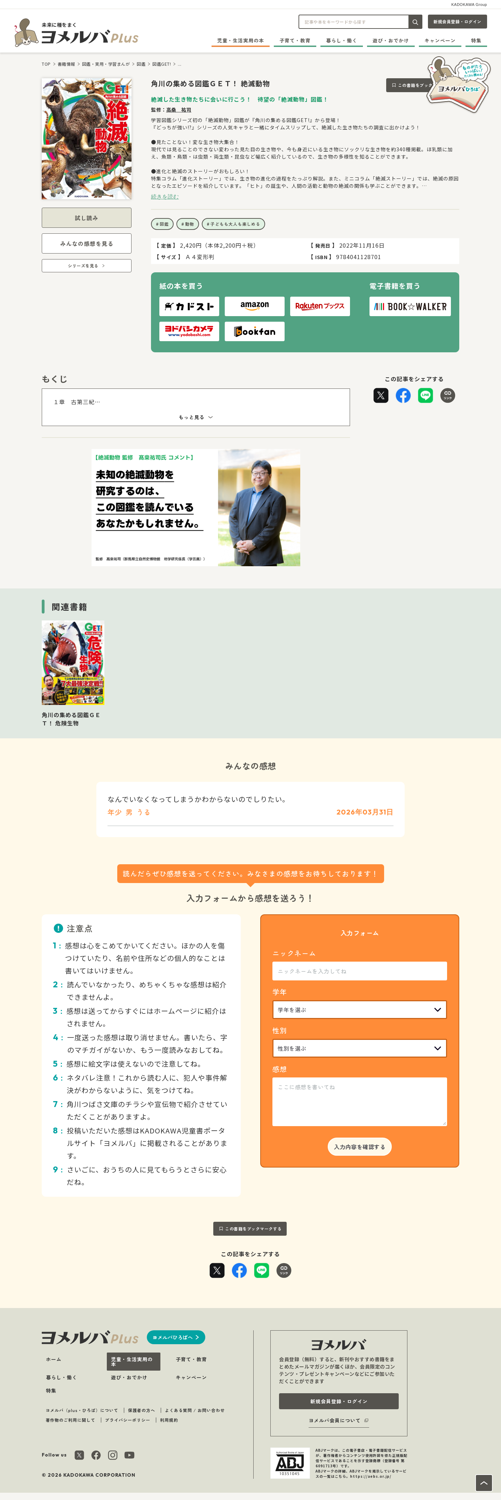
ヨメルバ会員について (335, 1420)
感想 (279, 1069)
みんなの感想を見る (86, 243)
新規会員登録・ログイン (458, 21)
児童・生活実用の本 (240, 40)
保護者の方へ (141, 1410)
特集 (476, 40)
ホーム (54, 1359)
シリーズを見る (83, 265)
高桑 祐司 (179, 109)
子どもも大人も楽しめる (235, 224)
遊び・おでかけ (391, 40)
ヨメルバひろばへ (172, 1337)
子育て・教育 (295, 40)
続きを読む (165, 196)
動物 (189, 224)
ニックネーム (294, 953)
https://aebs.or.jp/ (370, 1476)
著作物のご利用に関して (70, 1420)
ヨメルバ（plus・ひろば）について (82, 1410)
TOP (46, 64)
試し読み (86, 218)
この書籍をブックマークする (426, 85)
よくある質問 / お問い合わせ (195, 1410)
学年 (279, 992)
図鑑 (141, 64)
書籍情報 (66, 64)
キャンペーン (440, 40)
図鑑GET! (161, 64)
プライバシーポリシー (127, 1420)
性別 (279, 1030)
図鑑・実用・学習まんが (106, 64)
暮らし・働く (341, 40)
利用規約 (169, 1420)
